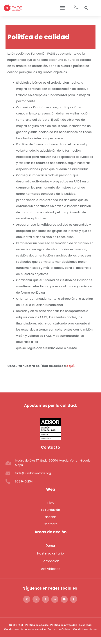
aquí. (70, 366)
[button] (62, 8)
